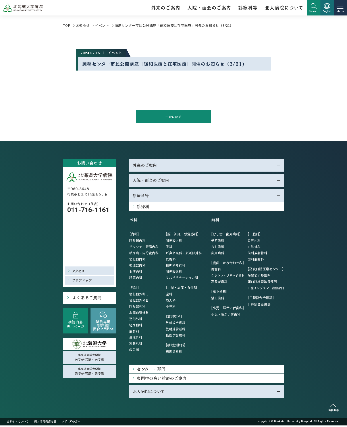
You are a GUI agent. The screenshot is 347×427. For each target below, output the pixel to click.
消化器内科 (137, 260)
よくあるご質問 (86, 298)
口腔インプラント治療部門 (266, 289)
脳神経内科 (174, 241)
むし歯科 (217, 247)
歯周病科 (217, 253)
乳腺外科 (135, 344)
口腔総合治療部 (259, 305)
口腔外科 (254, 247)
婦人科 (170, 301)
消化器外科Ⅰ (139, 295)
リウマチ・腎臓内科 (144, 247)
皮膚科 (170, 260)
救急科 (134, 350)
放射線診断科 (175, 329)
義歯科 (216, 270)
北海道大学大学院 (89, 358)
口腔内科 (254, 241)
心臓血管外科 (139, 313)
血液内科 (135, 272)
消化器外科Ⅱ (139, 301)
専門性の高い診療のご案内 (162, 379)
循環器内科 (137, 266)
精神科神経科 (175, 266)
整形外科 (135, 319)
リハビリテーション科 (182, 278)
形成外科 (135, 338)
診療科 (143, 208)
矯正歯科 (217, 299)
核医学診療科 (175, 336)
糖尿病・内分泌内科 (144, 253)
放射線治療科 (175, 323)
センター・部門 (151, 370)
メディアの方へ (71, 423)
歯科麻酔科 (256, 260)
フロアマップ (83, 280)
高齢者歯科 (219, 282)
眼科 (169, 247)
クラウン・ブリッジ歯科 (228, 276)
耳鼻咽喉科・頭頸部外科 (184, 253)
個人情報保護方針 (45, 423)
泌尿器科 (135, 326)
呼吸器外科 (137, 307)
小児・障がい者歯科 (226, 315)
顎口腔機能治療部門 (262, 282)
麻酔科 (134, 332)
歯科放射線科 (257, 253)
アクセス (79, 271)
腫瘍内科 (135, 278)
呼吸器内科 (137, 241)
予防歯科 (217, 241)
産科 (169, 295)
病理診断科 (174, 352)
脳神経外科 (174, 272)
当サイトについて (18, 423)
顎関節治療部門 (259, 276)
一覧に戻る (173, 117)
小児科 (170, 307)
